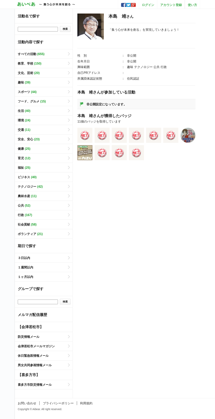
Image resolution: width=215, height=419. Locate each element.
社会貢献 (27, 224)
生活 (24, 110)
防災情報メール (28, 336)
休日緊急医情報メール (33, 355)
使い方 (192, 5)
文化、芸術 (29, 73)
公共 (24, 205)
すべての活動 (31, 54)
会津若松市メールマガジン (36, 346)
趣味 (24, 82)
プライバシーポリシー (58, 403)
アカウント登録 (171, 5)
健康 (24, 148)
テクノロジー (30, 186)
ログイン (148, 5)
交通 (24, 129)
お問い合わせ (27, 403)
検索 (65, 28)
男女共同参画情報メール (35, 365)
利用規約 (86, 403)
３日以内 (24, 258)
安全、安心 (29, 139)
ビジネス (27, 177)
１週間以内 (25, 267)
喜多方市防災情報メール (35, 384)
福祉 (24, 167)
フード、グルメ (32, 101)
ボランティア (30, 234)
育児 (24, 158)
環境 (24, 120)
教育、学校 (29, 63)
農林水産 (27, 196)
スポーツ (27, 92)
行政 (25, 215)
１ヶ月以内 (25, 276)
